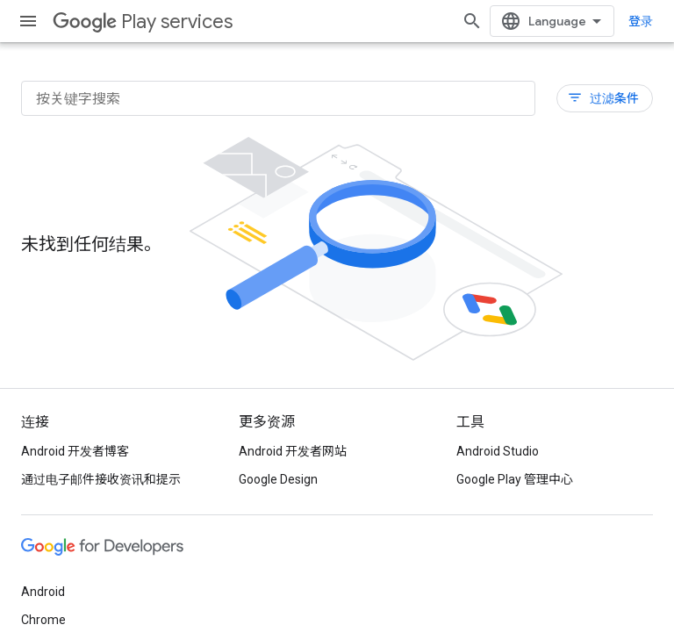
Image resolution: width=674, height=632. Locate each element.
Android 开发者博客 (75, 451)
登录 (640, 21)
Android (43, 592)
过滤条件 (603, 98)
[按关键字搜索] (278, 98)
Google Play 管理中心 (514, 479)
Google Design (278, 479)
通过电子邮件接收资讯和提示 (101, 479)
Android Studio (497, 451)
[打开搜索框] (472, 21)
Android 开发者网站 (293, 451)
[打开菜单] (28, 21)
